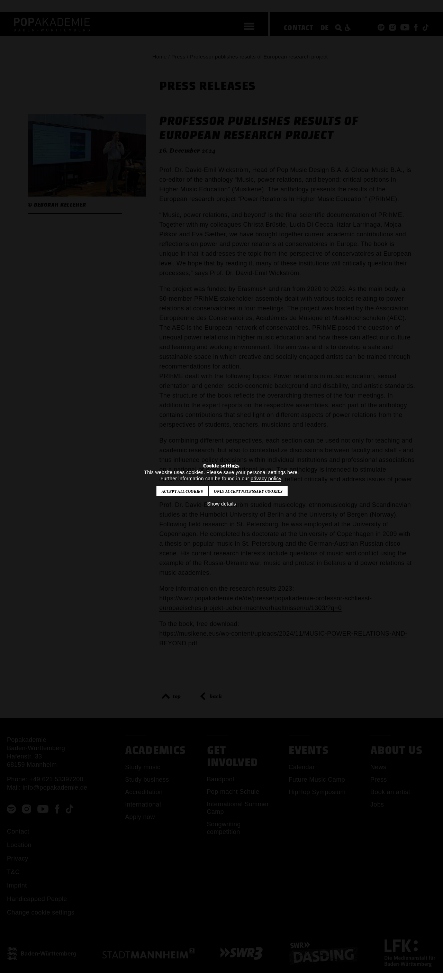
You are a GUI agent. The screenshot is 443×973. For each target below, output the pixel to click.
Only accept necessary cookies (248, 491)
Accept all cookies (182, 491)
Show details (221, 504)
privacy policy (266, 478)
